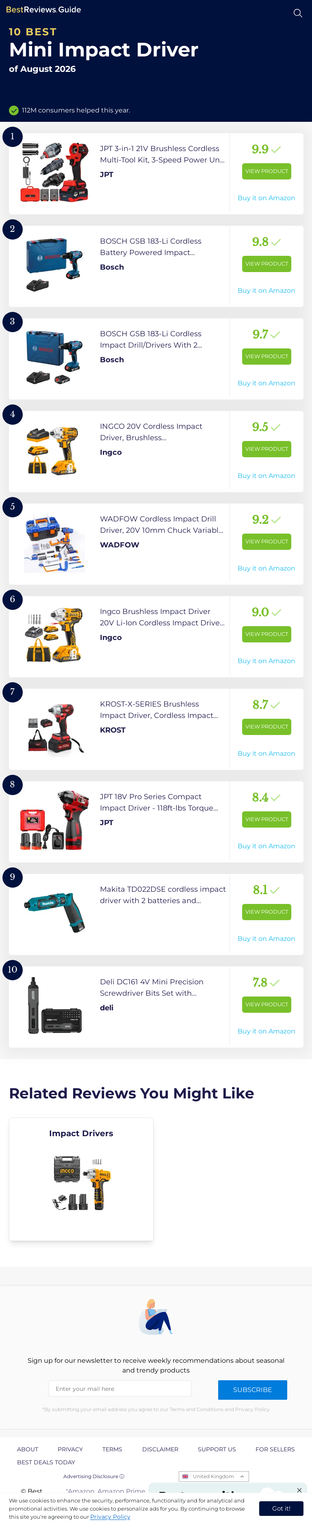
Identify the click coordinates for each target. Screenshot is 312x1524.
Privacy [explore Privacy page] (70, 1449)
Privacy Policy (110, 1516)
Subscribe (252, 1390)
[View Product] (156, 173)
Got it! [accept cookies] (281, 1508)
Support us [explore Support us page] (217, 1449)
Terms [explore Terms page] (112, 1449)
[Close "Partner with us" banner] (299, 1490)
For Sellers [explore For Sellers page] (275, 1449)
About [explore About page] (27, 1449)
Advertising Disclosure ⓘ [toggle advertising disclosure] (93, 1476)
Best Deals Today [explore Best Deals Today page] (46, 1462)
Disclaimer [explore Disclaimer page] (160, 1449)
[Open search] (298, 13)
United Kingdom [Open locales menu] (213, 1476)
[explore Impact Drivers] (81, 1179)
